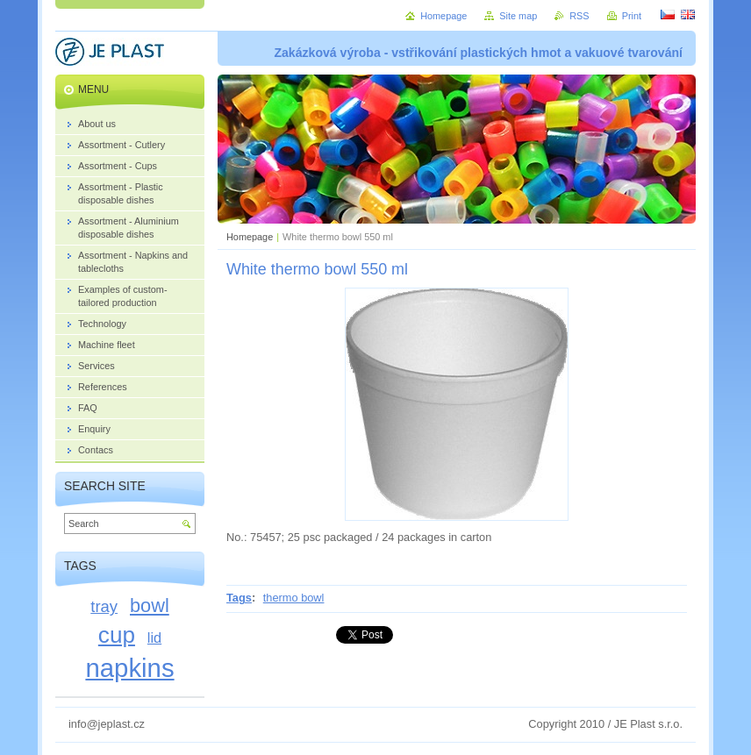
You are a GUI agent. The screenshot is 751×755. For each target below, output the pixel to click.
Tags (239, 597)
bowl (149, 605)
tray (104, 606)
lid (154, 637)
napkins (129, 667)
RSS (579, 16)
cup (116, 635)
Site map (518, 16)
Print (631, 16)
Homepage (249, 236)
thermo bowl (294, 597)
